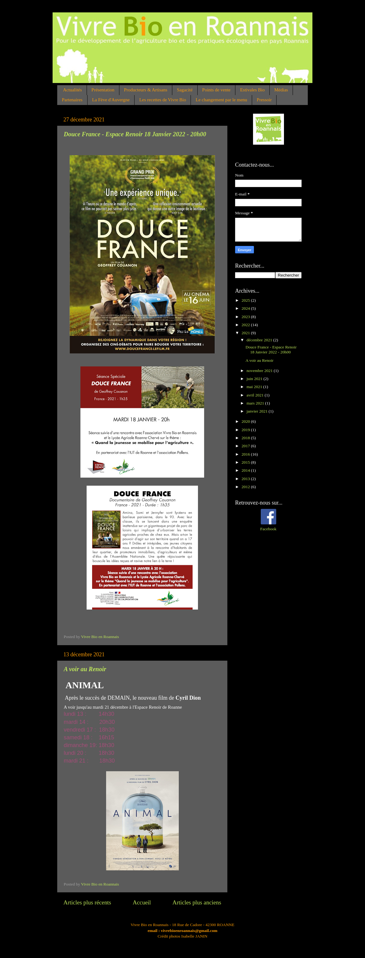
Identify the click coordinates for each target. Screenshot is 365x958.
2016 (246, 454)
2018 (246, 437)
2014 (246, 470)
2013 (246, 478)
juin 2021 (255, 378)
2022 (246, 324)
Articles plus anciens (197, 902)
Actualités (72, 89)
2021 (246, 332)
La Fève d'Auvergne (111, 99)
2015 (246, 462)
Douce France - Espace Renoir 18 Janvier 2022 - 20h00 (135, 134)
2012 (246, 486)
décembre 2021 (260, 340)
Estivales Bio (252, 89)
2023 (246, 316)
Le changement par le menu (221, 99)
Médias (281, 89)
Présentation (103, 89)
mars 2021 (256, 403)
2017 (246, 446)
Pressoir (264, 99)
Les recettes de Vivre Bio (162, 99)
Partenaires (72, 99)
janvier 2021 (257, 411)
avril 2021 (256, 395)
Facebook (268, 529)
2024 (246, 308)
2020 (246, 421)
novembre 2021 (260, 370)
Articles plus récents (87, 902)
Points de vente (216, 89)
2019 (246, 429)
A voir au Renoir (85, 669)
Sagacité (185, 89)
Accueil (142, 902)
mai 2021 (255, 386)
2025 (246, 300)
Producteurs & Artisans (145, 89)
